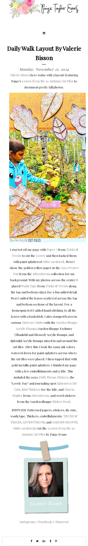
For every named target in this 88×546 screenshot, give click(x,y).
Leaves (40, 256)
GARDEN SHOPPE (64, 422)
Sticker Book (61, 402)
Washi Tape (29, 286)
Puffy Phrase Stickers (54, 377)
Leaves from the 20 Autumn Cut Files (47, 81)
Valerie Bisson (20, 75)
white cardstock (53, 262)
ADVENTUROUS (34, 422)
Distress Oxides (33, 322)
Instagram (27, 522)
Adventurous (41, 274)
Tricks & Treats (57, 286)
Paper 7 (52, 249)
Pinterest (62, 522)
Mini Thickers (31, 389)
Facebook (45, 522)
